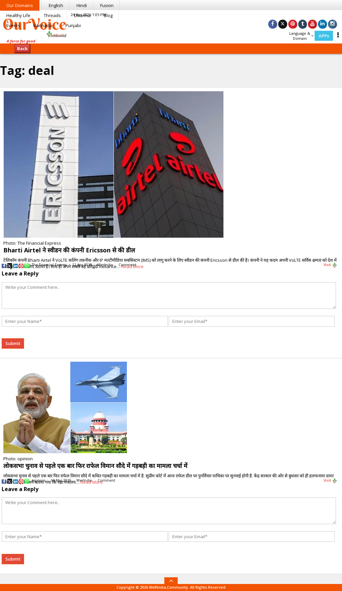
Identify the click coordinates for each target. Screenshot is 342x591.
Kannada (42, 25)
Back (22, 48)
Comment (127, 264)
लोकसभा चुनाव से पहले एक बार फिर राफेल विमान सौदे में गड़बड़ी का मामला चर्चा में (95, 466)
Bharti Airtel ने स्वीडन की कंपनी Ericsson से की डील (69, 250)
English (56, 5)
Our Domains (19, 5)
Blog (108, 15)
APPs (324, 36)
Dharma (82, 15)
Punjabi (73, 25)
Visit (330, 265)
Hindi (81, 5)
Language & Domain (301, 36)
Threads (52, 15)
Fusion (107, 5)
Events (13, 25)
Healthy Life (18, 15)
